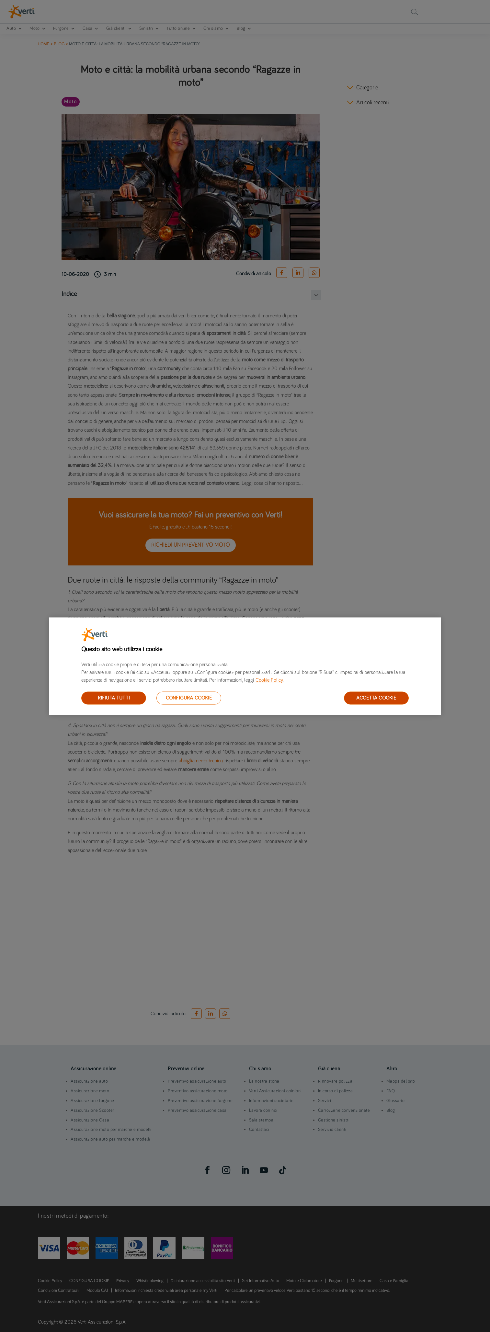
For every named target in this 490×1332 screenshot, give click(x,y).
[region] (245, 666)
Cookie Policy (269, 679)
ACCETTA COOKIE (376, 697)
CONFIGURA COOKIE (189, 697)
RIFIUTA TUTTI (114, 697)
